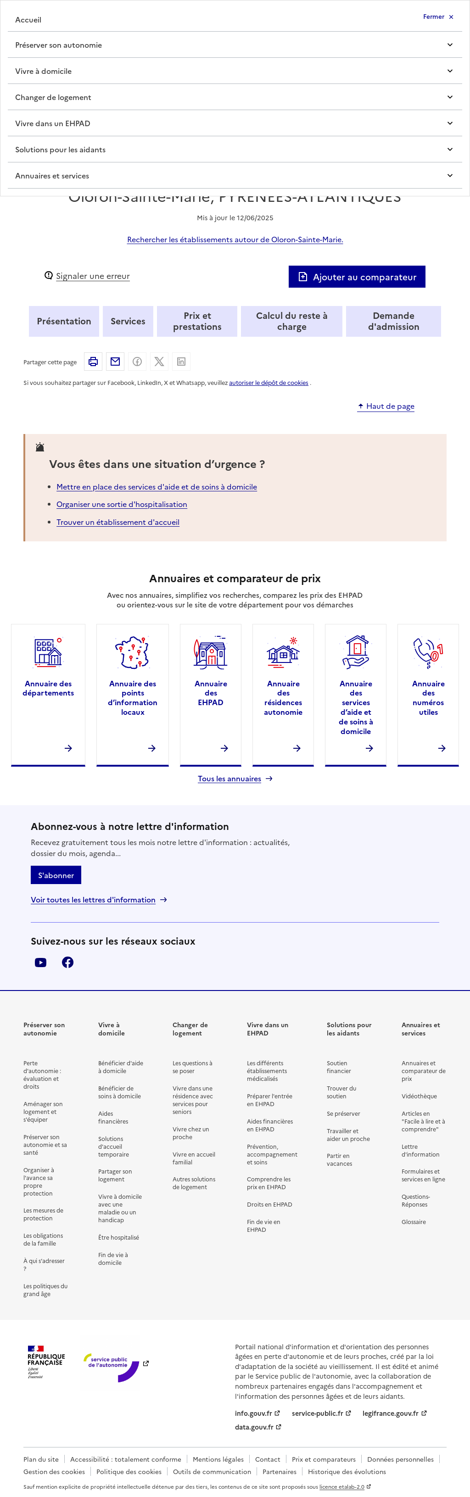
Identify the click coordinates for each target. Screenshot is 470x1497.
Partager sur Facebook (137, 361)
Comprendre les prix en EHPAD (269, 1183)
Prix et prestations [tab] (197, 320)
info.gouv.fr (253, 1413)
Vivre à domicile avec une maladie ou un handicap (120, 1208)
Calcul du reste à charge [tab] (292, 320)
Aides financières (113, 1117)
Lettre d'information (421, 1150)
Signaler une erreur (93, 275)
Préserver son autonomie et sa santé (45, 1144)
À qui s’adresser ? (44, 1264)
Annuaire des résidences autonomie (283, 697)
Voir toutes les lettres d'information (93, 899)
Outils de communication (212, 1471)
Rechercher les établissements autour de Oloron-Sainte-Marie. (235, 239)
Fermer (433, 16)
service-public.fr (317, 1413)
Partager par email (115, 361)
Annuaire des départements (48, 688)
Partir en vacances (339, 1159)
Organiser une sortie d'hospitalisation (121, 504)
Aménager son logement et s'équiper (43, 1111)
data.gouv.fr (254, 1426)
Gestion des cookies (54, 1471)
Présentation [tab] (64, 320)
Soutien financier (339, 1066)
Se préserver (343, 1113)
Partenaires (280, 1471)
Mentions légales (218, 1459)
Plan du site (41, 1459)
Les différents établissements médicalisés (267, 1070)
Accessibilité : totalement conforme (125, 1459)
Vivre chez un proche (191, 1133)
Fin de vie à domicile (113, 1258)
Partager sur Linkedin (181, 361)
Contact (267, 1459)
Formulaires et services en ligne (423, 1175)
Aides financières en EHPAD (270, 1125)
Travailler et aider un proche (348, 1134)
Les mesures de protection (43, 1214)
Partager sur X (159, 361)
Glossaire (414, 1221)
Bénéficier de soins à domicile (119, 1092)
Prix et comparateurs (324, 1459)
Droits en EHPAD (269, 1204)
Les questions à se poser (193, 1066)
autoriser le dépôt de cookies (268, 382)
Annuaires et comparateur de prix (424, 1070)
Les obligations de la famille (43, 1239)
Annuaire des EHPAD (211, 692)
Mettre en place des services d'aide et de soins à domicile (156, 486)
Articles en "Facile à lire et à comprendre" (423, 1121)
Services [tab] (128, 320)
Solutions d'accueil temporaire (113, 1146)
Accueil (28, 19)
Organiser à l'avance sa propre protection (38, 1181)
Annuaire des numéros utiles (428, 697)
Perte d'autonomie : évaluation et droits (42, 1074)
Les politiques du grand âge (45, 1289)
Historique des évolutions (347, 1471)
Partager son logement (115, 1175)
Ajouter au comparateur (357, 276)
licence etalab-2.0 (341, 1486)
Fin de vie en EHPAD (263, 1225)
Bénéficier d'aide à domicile (120, 1066)
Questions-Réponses (416, 1200)
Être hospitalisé (118, 1237)
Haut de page (390, 406)
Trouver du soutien (341, 1092)
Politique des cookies (129, 1471)
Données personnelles (400, 1459)
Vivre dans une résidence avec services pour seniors (193, 1099)
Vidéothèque (419, 1096)
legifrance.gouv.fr (391, 1413)
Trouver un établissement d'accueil (117, 522)
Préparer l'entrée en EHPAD (269, 1099)
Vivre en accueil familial (194, 1158)
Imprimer (93, 361)
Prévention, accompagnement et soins (272, 1154)
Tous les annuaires (229, 778)
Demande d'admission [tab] (394, 320)
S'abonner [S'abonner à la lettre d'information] (56, 875)
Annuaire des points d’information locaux (132, 697)
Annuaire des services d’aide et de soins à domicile (356, 707)
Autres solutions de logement (194, 1183)
